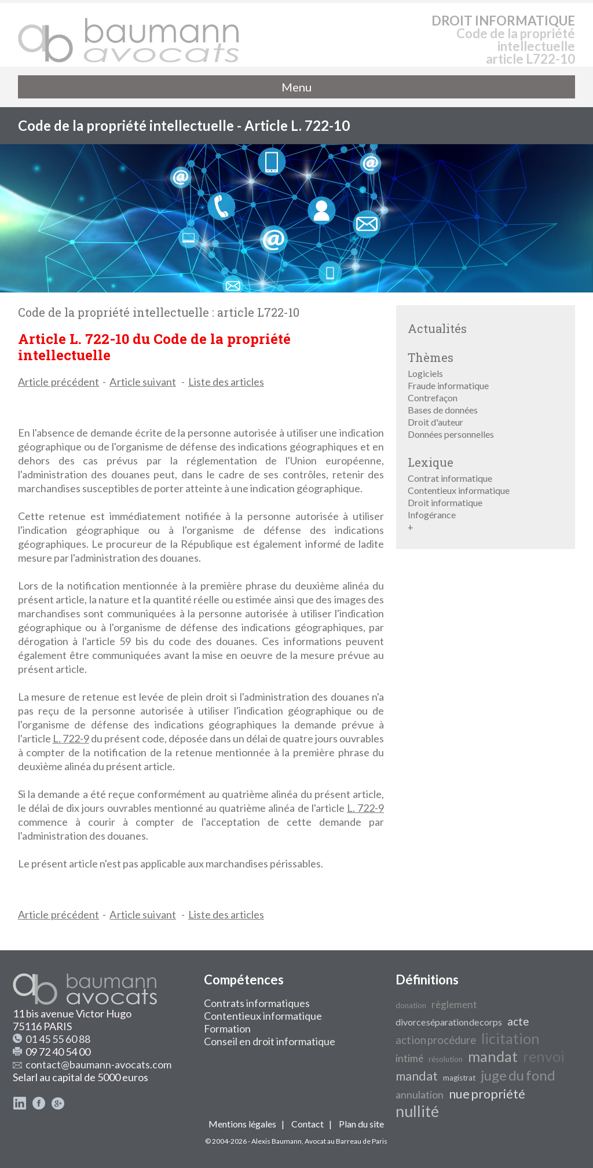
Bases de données (443, 409)
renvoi (544, 1056)
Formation (227, 1028)
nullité (417, 1111)
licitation (510, 1038)
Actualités (437, 328)
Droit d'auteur (435, 421)
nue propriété (487, 1093)
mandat (493, 1056)
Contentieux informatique (459, 490)
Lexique (430, 462)
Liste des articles (226, 381)
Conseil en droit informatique (269, 1041)
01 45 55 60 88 (57, 1038)
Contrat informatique (450, 478)
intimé (409, 1058)
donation (411, 1005)
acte (518, 1021)
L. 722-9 (71, 738)
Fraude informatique (448, 385)
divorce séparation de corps (449, 1021)
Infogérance (432, 514)
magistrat (459, 1077)
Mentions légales (242, 1123)
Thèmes (430, 357)
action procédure (436, 1040)
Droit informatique (445, 502)
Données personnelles (451, 434)
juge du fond (518, 1075)
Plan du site (361, 1123)
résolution (446, 1059)
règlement (454, 1004)
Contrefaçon (432, 397)
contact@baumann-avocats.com (98, 1064)
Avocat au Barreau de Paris (346, 1141)
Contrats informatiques (257, 1003)
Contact (307, 1123)
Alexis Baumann (276, 1141)
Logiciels (425, 373)
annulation (420, 1095)
